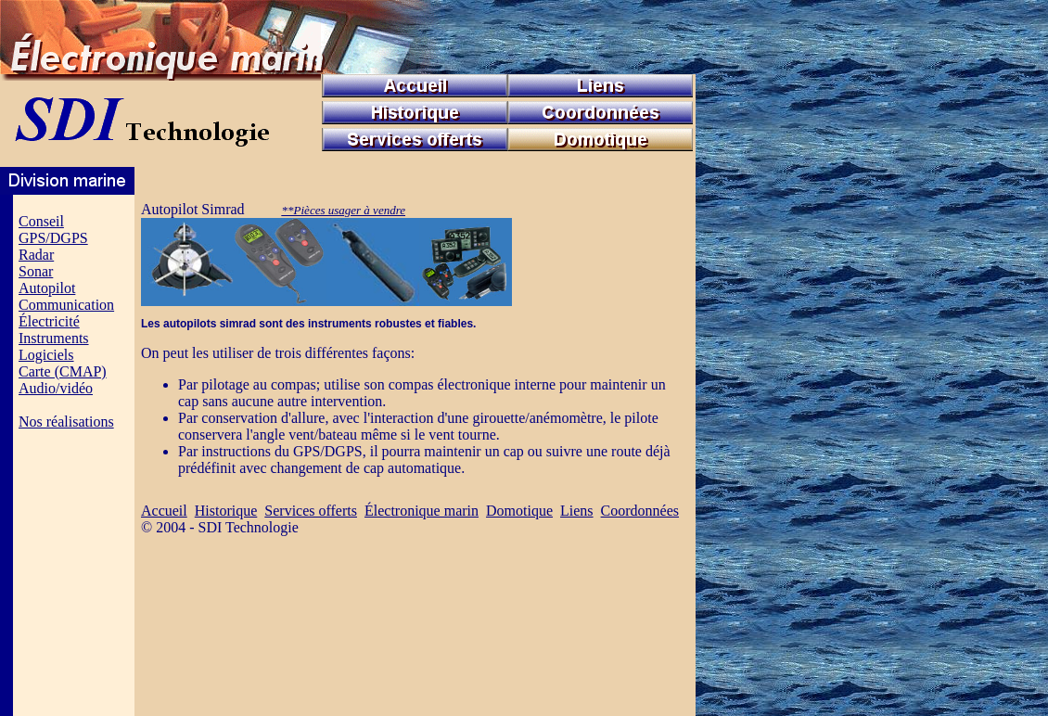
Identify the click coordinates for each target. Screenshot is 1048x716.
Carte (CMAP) (63, 371)
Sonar (36, 271)
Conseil (41, 221)
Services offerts (310, 510)
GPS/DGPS (53, 238)
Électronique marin (421, 510)
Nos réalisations (66, 421)
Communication (66, 305)
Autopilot (47, 288)
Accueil (164, 510)
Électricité (49, 321)
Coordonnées (640, 510)
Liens (577, 510)
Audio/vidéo (56, 388)
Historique (226, 510)
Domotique (519, 510)
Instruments (54, 338)
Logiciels (46, 355)
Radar (36, 254)
